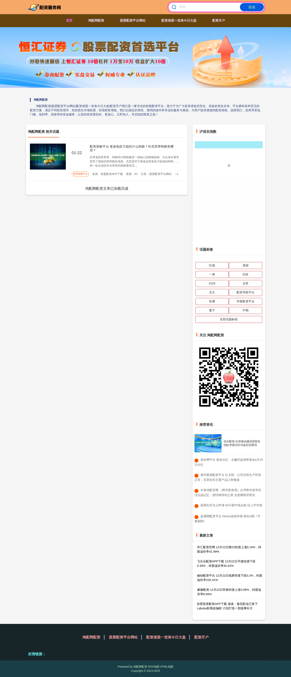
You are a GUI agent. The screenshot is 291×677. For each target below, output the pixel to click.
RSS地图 (153, 666)
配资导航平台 (246, 292)
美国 (246, 265)
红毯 (212, 265)
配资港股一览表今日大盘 (178, 20)
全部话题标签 (229, 319)
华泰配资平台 (246, 301)
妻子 (212, 310)
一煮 (212, 274)
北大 (212, 292)
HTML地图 (166, 666)
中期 (246, 310)
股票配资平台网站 (132, 20)
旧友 (246, 274)
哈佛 (212, 301)
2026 (212, 283)
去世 (246, 283)
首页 (69, 20)
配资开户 (218, 20)
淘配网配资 (96, 20)
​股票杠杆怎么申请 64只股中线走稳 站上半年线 (231, 505)
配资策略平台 (80, 174)
